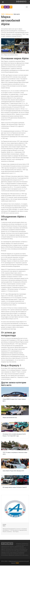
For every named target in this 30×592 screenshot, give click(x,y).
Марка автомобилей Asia (10, 417)
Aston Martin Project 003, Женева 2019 (13, 471)
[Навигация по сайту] (27, 7)
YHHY (17, 563)
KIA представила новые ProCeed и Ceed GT (15, 487)
